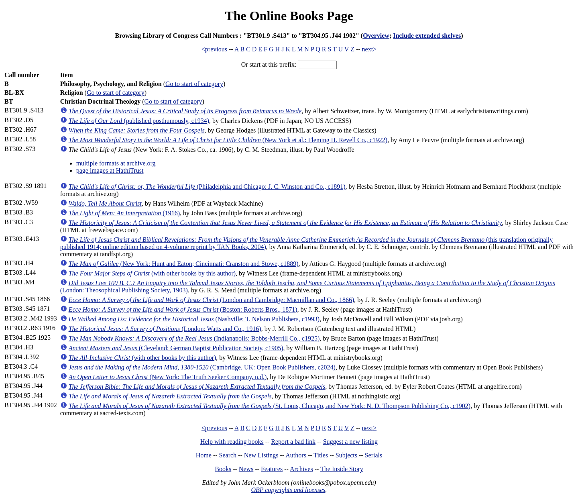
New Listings (261, 455)
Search (228, 455)
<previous (214, 49)
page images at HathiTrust (110, 170)
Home (204, 455)
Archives (301, 468)
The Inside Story (341, 468)
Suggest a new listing (350, 441)
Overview (376, 35)
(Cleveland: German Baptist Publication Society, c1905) (176, 348)
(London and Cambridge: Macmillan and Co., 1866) (211, 299)
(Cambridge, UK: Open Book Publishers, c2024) (202, 367)
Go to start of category (194, 83)
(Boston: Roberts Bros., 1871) (183, 309)
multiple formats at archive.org (116, 163)
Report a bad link (293, 441)
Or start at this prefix (268, 64)
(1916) (124, 213)
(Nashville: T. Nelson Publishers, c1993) (194, 319)
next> (369, 49)
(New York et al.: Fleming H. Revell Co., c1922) (228, 140)
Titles (320, 455)
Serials (374, 455)
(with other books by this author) (152, 273)
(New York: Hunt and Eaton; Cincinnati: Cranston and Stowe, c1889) (184, 263)
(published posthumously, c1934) (139, 120)
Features (272, 468)
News (246, 468)
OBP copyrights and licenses (288, 489)
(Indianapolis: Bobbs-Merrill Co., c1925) (194, 338)
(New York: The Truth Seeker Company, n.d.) (168, 376)
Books (223, 468)
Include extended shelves (427, 35)
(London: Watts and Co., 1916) (165, 328)
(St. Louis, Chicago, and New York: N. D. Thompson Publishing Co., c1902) (269, 405)
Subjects (346, 455)
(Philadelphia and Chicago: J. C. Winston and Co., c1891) (207, 186)
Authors (295, 455)
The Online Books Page (289, 15)
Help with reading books (232, 441)
